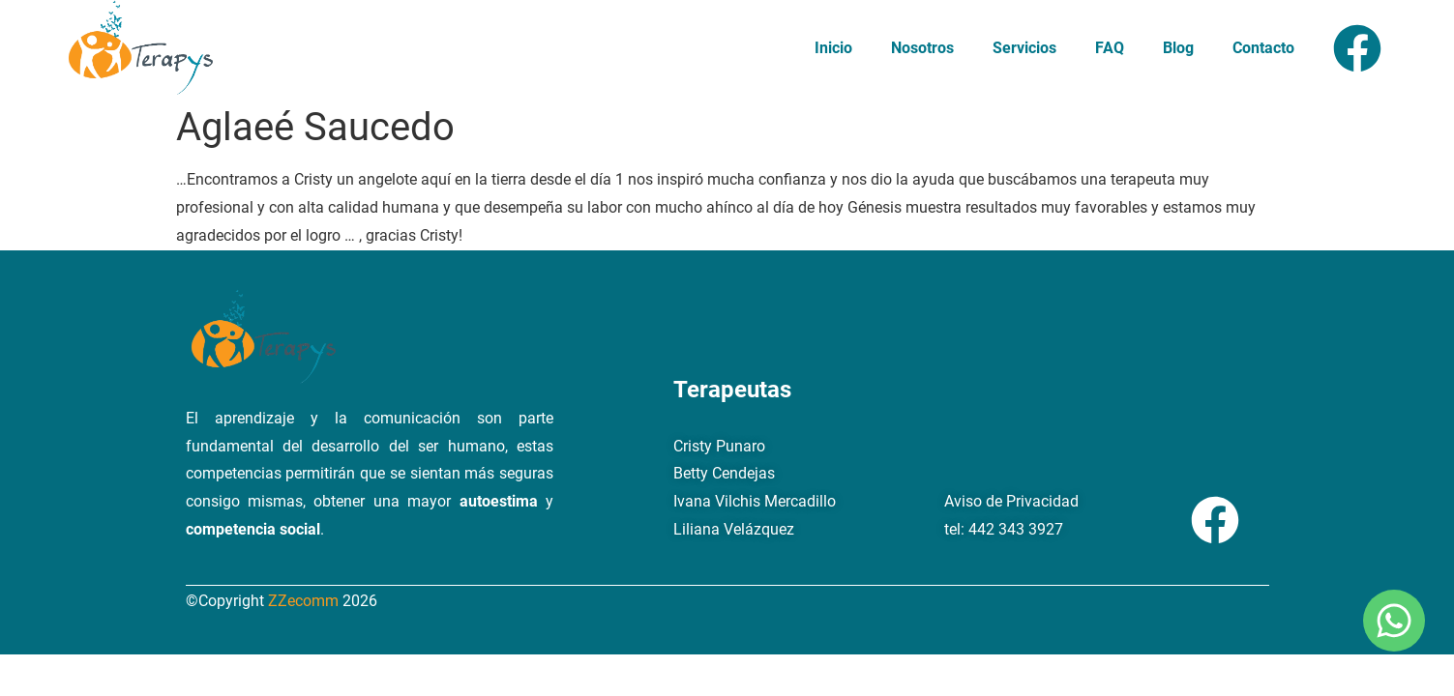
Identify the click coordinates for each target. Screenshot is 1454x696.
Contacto (1263, 48)
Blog (1178, 48)
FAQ (1109, 48)
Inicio (833, 48)
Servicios (1024, 48)
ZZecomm (305, 601)
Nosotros (922, 48)
